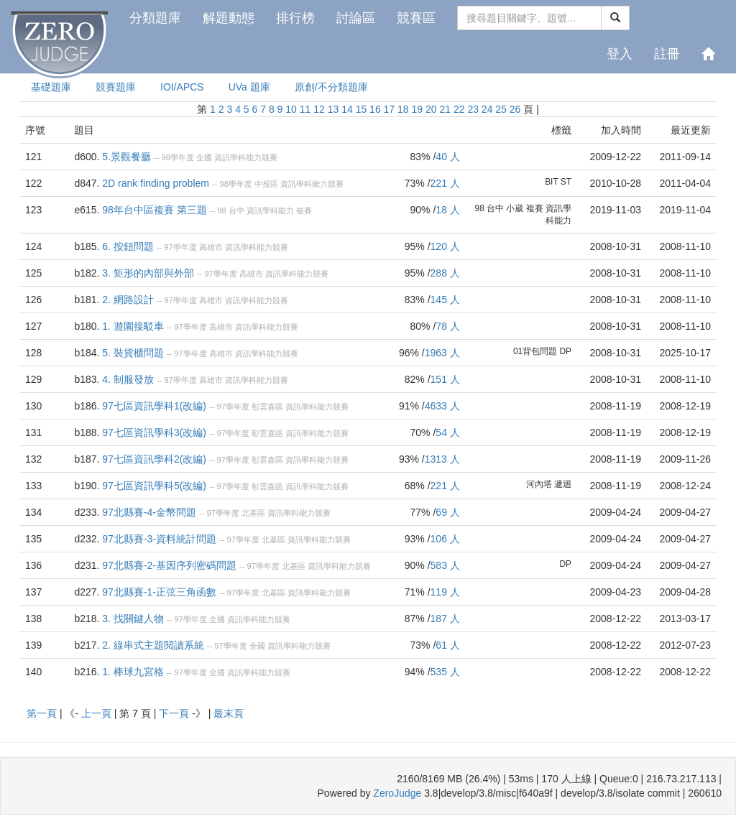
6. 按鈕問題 (128, 246)
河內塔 (539, 484)
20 (431, 109)
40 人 (447, 156)
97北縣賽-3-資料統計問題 (159, 539)
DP (565, 351)
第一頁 (43, 713)
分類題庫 (155, 18)
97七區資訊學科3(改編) (154, 432)
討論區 (355, 18)
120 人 (445, 246)
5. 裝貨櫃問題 (133, 352)
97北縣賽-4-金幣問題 (149, 512)
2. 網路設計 (128, 299)
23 (473, 109)
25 (501, 109)
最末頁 (228, 713)
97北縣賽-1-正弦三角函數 (159, 592)
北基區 (253, 513)
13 (333, 109)
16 (375, 109)
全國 (204, 157)
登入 (619, 54)
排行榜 (295, 18)
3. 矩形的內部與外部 (148, 273)
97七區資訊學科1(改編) (154, 406)
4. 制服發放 (128, 379)
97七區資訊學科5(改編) (154, 485)
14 (347, 109)
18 (403, 109)
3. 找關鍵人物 (133, 618)
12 (319, 109)
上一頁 (97, 713)
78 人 (447, 326)
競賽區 (416, 18)
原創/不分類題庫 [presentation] (331, 87)
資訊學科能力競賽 (245, 157)
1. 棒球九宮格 (133, 671)
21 (445, 109)
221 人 (445, 183)
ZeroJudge (397, 793)
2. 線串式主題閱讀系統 (153, 645)
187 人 (445, 618)
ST (566, 182)
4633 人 (442, 406)
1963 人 (442, 352)
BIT (551, 182)
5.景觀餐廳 (126, 156)
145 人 (445, 299)
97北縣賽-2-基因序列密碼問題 (169, 565)
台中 (236, 210)
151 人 (445, 379)
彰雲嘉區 (267, 406)
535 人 (445, 671)
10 (291, 109)
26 (515, 109)
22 (459, 109)
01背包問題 (535, 351)
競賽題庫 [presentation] (116, 87)
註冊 (667, 54)
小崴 (514, 208)
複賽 (304, 210)
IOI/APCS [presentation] (182, 87)
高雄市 (211, 247)
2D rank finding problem (155, 183)
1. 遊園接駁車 (133, 326)
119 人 (445, 592)
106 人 (445, 539)
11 (305, 109)
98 (221, 210)
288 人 (445, 273)
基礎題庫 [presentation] (51, 87)
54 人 (447, 432)
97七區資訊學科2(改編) (154, 459)
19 (417, 109)
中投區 (266, 184)
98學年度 (177, 157)
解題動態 (228, 18)
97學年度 (180, 247)
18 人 (447, 210)
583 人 (445, 565)
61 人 (447, 645)
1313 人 (442, 459)
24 (487, 109)
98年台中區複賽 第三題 (154, 210)
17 (389, 109)
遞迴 (562, 484)
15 (361, 109)
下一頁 (175, 713)
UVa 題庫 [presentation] (249, 87)
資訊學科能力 (270, 210)
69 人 (447, 512)
